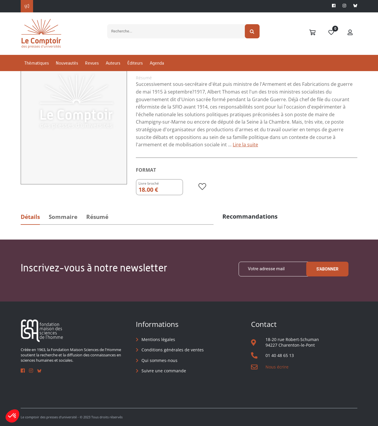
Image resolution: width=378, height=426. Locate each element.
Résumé (97, 217)
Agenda (157, 62)
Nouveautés (67, 62)
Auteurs (113, 62)
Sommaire (63, 217)
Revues (92, 62)
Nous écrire (277, 367)
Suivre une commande (163, 370)
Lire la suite (245, 144)
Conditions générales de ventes (172, 350)
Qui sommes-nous (159, 360)
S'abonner (327, 269)
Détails (30, 217)
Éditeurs (135, 62)
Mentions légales (158, 339)
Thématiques (36, 62)
